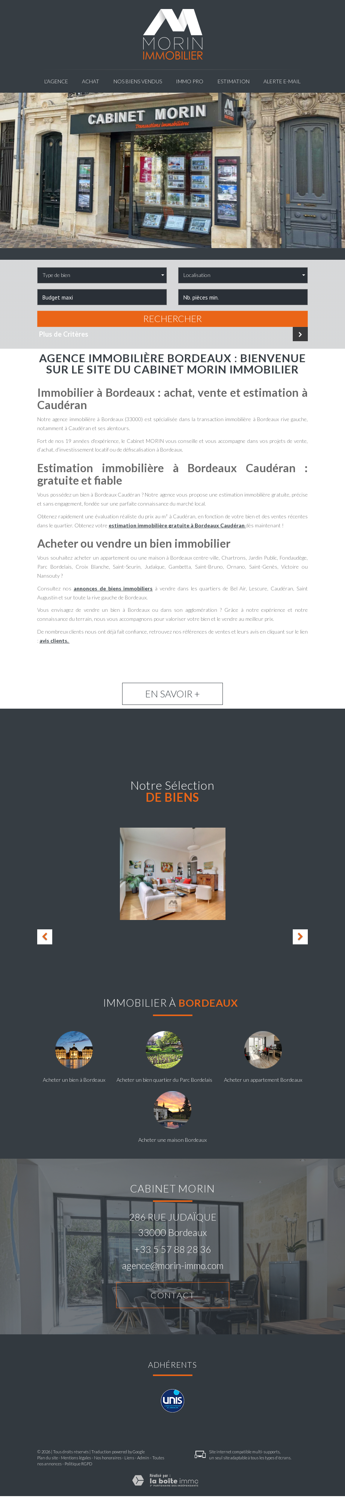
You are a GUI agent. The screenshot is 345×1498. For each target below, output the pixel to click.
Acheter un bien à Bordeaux (74, 1079)
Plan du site (47, 1459)
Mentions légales (76, 1459)
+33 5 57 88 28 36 (172, 1249)
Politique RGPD (78, 1465)
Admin (143, 1459)
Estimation (234, 81)
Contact (172, 1295)
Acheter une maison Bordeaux (172, 1140)
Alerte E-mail (282, 81)
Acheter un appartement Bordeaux (263, 1079)
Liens (129, 1459)
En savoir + (172, 693)
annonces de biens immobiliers (113, 588)
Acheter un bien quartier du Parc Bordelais (164, 1079)
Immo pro (189, 81)
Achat (90, 81)
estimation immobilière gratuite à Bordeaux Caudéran (177, 525)
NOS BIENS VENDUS (137, 81)
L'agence (56, 81)
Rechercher (172, 318)
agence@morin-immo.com (173, 1265)
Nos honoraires (107, 1459)
